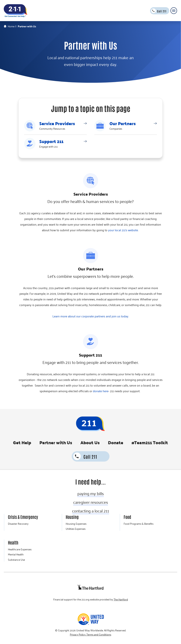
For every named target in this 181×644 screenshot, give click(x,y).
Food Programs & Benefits (138, 524)
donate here (100, 391)
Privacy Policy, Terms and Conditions (90, 634)
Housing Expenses (76, 524)
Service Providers (57, 123)
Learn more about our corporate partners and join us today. (90, 316)
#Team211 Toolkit (150, 443)
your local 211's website (123, 230)
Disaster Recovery (18, 524)
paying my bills (90, 493)
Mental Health (16, 554)
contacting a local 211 (90, 511)
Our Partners (122, 123)
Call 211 (161, 11)
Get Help (22, 443)
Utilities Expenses (75, 529)
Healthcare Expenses (20, 549)
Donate (115, 443)
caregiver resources (90, 502)
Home (11, 26)
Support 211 (51, 141)
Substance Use (16, 560)
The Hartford (121, 599)
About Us (90, 443)
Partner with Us (55, 443)
